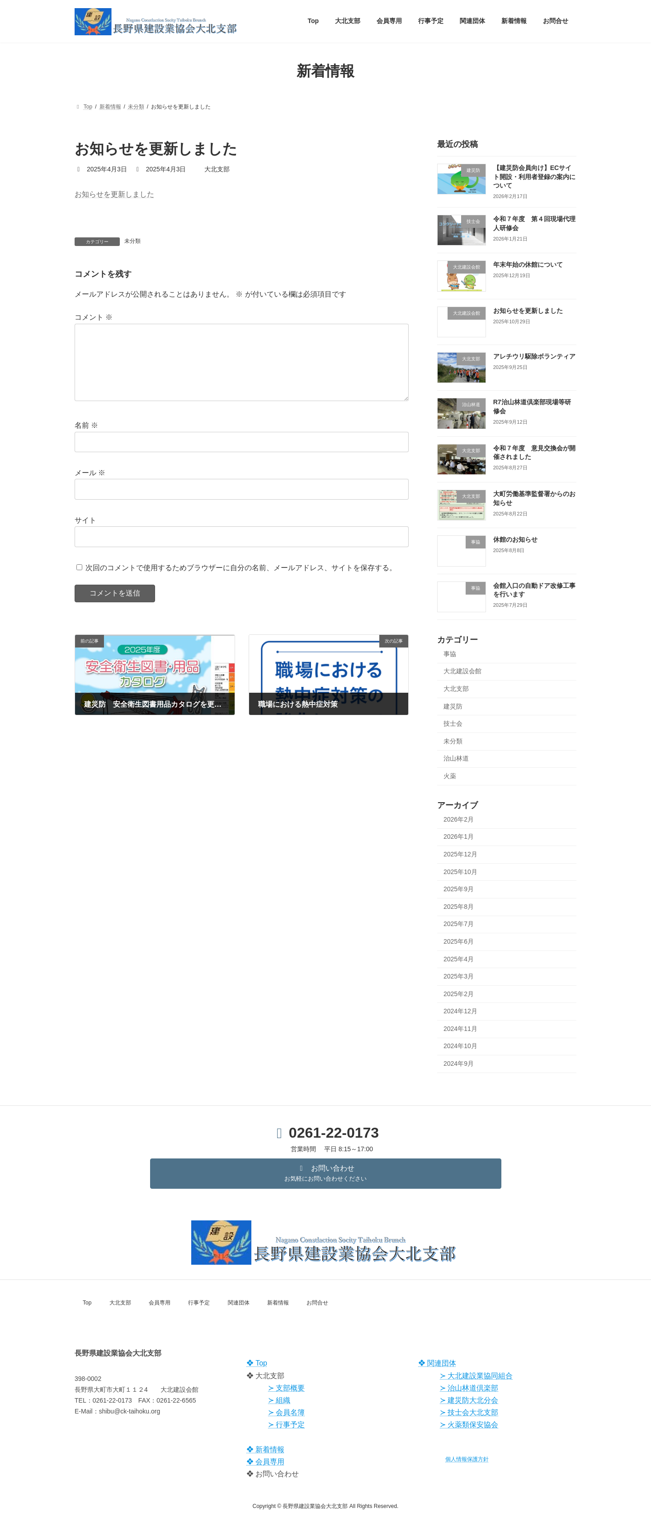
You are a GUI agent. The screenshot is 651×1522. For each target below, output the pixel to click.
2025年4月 (458, 958)
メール (90, 487)
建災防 (452, 705)
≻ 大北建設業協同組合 (476, 1376)
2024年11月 (460, 1028)
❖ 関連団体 (437, 1363)
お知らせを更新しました (114, 194)
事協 (449, 653)
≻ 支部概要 (286, 1388)
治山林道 (456, 758)
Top (87, 1303)
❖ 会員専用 (265, 1461)
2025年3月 (458, 976)
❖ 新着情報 (265, 1449)
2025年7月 (458, 923)
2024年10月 (460, 1045)
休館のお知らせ (515, 539)
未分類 (132, 241)
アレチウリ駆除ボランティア (534, 356)
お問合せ (317, 1303)
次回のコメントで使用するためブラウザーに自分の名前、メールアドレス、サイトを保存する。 (240, 582)
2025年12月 (460, 854)
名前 (86, 440)
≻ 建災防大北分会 (469, 1400)
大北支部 (456, 688)
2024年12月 (460, 1011)
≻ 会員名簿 (286, 1412)
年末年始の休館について (528, 264)
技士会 (452, 723)
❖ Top (256, 1363)
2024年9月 (458, 1063)
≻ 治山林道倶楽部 (469, 1388)
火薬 (449, 776)
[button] (325, 1173)
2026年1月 (458, 836)
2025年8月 (458, 906)
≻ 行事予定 (286, 1424)
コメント (94, 317)
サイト (85, 534)
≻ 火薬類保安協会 (469, 1424)
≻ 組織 (279, 1400)
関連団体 (239, 1303)
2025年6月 (458, 941)
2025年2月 (458, 993)
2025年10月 (460, 871)
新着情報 (278, 1303)
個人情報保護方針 (467, 1459)
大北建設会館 (462, 671)
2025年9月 (458, 889)
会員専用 (159, 1303)
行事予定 (199, 1303)
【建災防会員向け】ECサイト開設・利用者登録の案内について (534, 176)
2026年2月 (458, 818)
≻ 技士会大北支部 (469, 1412)
